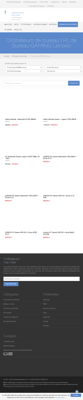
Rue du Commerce (49, 308)
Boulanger (46, 317)
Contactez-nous (8, 341)
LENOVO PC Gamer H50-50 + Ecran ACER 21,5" (21, 233)
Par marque (7, 313)
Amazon (46, 326)
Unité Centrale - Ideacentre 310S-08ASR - (21, 119)
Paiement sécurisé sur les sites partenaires (17, 350)
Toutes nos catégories (10, 317)
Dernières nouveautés (10, 308)
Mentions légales (9, 346)
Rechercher (74, 83)
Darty (45, 313)
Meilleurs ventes (8, 304)
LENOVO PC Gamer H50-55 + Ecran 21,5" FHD (59, 197)
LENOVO (7, 121)
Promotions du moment (11, 300)
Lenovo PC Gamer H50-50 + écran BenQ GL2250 (58, 233)
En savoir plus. (60, 397)
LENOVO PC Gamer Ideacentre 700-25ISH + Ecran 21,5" (59, 158)
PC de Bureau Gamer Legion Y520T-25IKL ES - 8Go (22, 158)
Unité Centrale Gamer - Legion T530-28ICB (59, 119)
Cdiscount (46, 300)
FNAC (45, 304)
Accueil (6, 56)
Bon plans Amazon (9, 321)
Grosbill (45, 321)
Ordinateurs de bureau (19, 56)
